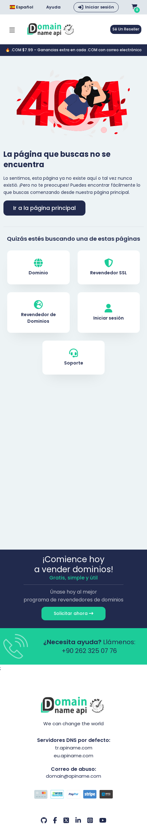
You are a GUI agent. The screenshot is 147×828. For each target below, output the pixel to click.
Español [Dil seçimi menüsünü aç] (21, 7)
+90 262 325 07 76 (89, 650)
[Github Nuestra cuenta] (44, 820)
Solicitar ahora (73, 613)
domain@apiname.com (73, 776)
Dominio (38, 267)
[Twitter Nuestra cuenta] (66, 820)
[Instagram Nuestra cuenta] (90, 820)
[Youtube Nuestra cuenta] (102, 820)
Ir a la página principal (44, 208)
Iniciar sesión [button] (99, 7)
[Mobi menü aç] (12, 29)
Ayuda (53, 7)
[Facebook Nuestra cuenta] (55, 820)
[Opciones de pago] (73, 795)
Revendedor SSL (108, 267)
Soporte (73, 357)
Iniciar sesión (108, 312)
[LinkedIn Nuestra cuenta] (78, 820)
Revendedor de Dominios (38, 312)
